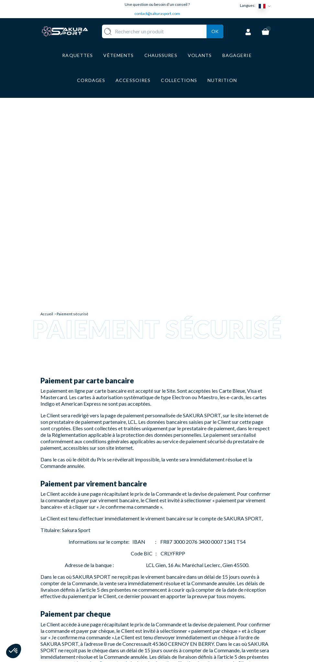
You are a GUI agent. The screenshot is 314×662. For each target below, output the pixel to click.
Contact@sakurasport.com (70, 614)
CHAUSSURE (143, 597)
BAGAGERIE (142, 607)
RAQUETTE (142, 569)
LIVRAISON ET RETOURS (181, 581)
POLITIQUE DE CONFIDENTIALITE (186, 636)
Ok (215, 39)
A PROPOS (176, 569)
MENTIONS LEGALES (177, 621)
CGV (168, 609)
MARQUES (140, 626)
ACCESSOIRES (145, 617)
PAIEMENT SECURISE (176, 596)
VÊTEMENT (141, 588)
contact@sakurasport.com (157, 13)
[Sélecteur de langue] (266, 5)
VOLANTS (140, 578)
